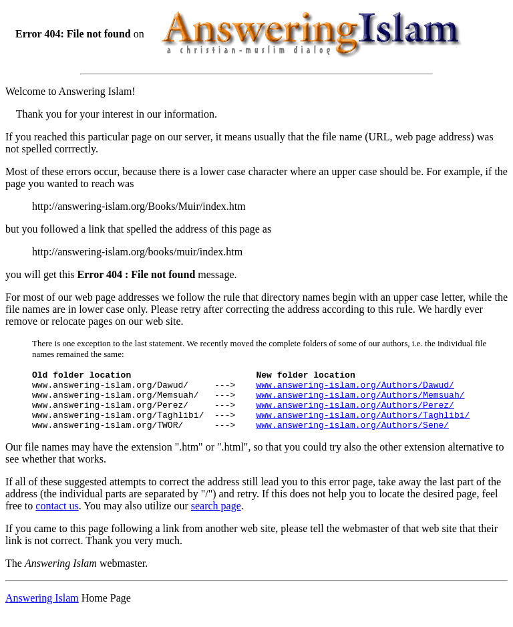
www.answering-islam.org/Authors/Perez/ (355, 412)
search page (216, 517)
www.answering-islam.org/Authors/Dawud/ (355, 388)
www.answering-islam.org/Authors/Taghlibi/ (363, 424)
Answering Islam (42, 610)
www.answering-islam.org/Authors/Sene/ (352, 436)
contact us (56, 517)
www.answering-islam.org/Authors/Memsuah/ (360, 400)
